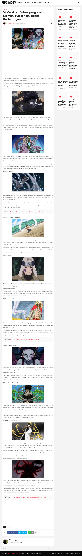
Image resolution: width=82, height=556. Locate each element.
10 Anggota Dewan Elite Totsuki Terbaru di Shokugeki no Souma (63, 103)
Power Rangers (37, 2)
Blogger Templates (36, 553)
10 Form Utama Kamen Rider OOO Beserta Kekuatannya (73, 83)
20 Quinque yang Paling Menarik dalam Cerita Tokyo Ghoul (62, 23)
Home (20, 2)
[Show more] (35, 532)
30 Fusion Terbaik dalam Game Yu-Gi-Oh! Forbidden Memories (73, 43)
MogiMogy (13, 540)
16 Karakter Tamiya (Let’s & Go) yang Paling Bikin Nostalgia (63, 63)
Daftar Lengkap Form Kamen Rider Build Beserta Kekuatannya (63, 84)
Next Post (50, 548)
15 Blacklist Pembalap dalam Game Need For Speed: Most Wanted (73, 24)
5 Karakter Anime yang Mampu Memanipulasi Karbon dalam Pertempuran (28, 497)
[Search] (79, 2)
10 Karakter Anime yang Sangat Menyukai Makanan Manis (24, 339)
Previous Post (6, 548)
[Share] (51, 23)
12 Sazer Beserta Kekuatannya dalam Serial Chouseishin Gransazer (73, 64)
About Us (60, 553)
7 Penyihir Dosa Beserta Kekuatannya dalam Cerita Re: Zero (74, 103)
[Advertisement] (28, 62)
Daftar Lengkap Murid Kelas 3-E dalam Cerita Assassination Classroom (63, 43)
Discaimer (77, 553)
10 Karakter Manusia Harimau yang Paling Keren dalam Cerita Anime (27, 211)
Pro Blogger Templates (14, 553)
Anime (26, 2)
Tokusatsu (47, 2)
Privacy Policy (69, 553)
